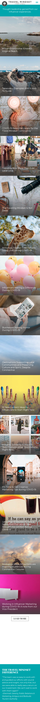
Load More (20, 618)
